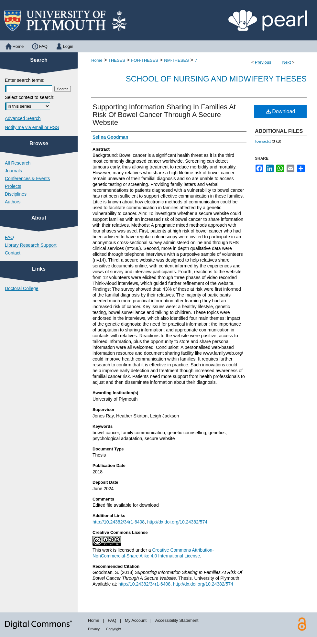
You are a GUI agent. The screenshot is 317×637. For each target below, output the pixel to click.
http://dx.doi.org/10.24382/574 (177, 521)
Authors (12, 201)
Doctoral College (21, 288)
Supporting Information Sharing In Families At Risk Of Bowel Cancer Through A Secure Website (164, 114)
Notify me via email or (32, 127)
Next (286, 62)
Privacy (94, 629)
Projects (13, 186)
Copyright (113, 629)
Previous (263, 62)
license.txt (263, 141)
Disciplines (16, 194)
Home (97, 60)
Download (280, 111)
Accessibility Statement (177, 620)
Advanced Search (23, 118)
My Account (136, 620)
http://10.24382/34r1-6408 (119, 521)
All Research (17, 163)
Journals (13, 170)
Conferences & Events (27, 178)
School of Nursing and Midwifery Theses (216, 78)
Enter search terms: (24, 80)
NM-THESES (176, 60)
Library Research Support (31, 245)
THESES (116, 60)
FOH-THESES (144, 60)
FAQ (9, 237)
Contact (12, 252)
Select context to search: (29, 97)
